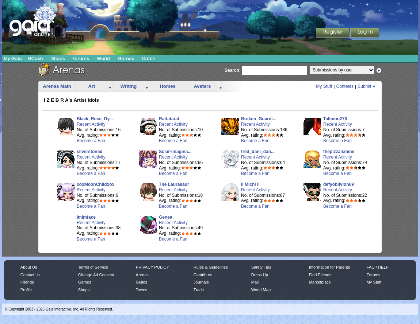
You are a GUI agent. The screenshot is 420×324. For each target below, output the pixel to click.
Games (126, 58)
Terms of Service (93, 267)
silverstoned (90, 151)
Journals (201, 282)
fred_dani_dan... (258, 151)
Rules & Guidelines (211, 267)
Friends (27, 282)
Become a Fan (91, 140)
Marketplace (320, 282)
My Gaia (13, 58)
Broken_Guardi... (258, 118)
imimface (86, 217)
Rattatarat (169, 118)
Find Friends (320, 275)
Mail (255, 282)
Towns (141, 290)
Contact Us (30, 275)
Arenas (142, 275)
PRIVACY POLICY (152, 267)
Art (91, 86)
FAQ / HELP (378, 267)
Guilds (141, 282)
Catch (149, 58)
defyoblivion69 (338, 184)
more (110, 86)
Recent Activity (91, 124)
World (103, 58)
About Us (28, 267)
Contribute (203, 275)
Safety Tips (261, 267)
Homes (167, 86)
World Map (261, 290)
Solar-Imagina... (175, 151)
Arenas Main (57, 86)
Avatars (202, 86)
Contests (345, 86)
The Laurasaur (174, 184)
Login (364, 33)
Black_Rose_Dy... (95, 118)
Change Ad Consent (96, 275)
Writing (129, 86)
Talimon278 (335, 118)
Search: (233, 70)
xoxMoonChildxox (95, 184)
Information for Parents (329, 267)
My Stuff (324, 86)
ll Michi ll (250, 184)
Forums (80, 58)
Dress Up (259, 275)
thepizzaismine (338, 151)
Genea (165, 217)
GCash (35, 58)
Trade (199, 290)
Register (333, 33)
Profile (26, 290)
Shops (58, 58)
